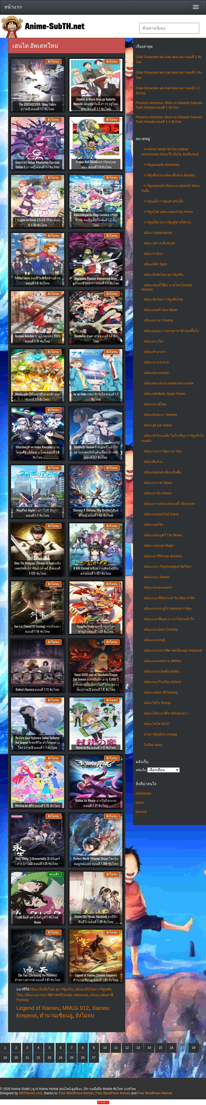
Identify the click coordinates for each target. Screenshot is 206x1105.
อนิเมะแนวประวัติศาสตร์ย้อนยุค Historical (173, 650)
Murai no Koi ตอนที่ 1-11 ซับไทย (96, 747)
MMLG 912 (75, 1008)
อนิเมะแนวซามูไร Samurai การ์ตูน (168, 608)
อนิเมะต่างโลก (154, 341)
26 (82, 1058)
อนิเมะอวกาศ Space (158, 483)
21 (27, 1058)
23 (49, 1058)
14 (149, 1048)
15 (160, 1048)
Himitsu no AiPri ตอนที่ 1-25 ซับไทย (37, 805)
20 (16, 1058)
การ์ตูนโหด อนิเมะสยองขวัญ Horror (168, 212)
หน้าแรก (13, 7)
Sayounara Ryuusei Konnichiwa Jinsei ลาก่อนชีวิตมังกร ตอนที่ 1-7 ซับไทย (95, 280)
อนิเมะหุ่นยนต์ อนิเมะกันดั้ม (162, 472)
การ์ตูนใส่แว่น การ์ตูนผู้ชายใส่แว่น (167, 222)
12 (127, 1048)
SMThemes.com (30, 1093)
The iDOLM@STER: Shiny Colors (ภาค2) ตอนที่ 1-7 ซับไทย (37, 106)
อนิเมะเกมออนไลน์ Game (161, 514)
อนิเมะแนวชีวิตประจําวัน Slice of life (169, 598)
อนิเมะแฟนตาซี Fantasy (161, 692)
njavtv (140, 802)
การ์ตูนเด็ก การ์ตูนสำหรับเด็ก (164, 201)
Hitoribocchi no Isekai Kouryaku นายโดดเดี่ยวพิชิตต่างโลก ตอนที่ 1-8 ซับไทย (38, 452)
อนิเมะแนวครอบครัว (158, 587)
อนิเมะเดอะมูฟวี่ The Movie (163, 535)
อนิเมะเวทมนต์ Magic (159, 546)
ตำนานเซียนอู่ (56, 1015)
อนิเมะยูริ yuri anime (158, 425)
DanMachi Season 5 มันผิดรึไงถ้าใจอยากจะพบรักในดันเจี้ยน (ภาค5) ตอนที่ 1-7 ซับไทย (96, 452)
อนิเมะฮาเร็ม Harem (158, 493)
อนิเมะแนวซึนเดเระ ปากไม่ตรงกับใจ (169, 619)
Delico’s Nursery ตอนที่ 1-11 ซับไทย (37, 689)
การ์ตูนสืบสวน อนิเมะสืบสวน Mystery (169, 175)
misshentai (143, 793)
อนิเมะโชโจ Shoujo (157, 703)
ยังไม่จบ (84, 1015)
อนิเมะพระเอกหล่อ (156, 373)
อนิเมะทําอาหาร (155, 352)
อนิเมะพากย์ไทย (155, 404)
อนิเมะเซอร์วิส (153, 525)
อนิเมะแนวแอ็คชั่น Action (161, 671)
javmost (141, 812)
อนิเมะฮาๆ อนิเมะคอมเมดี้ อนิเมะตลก (169, 504)
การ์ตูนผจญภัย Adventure (161, 165)
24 (60, 1058)
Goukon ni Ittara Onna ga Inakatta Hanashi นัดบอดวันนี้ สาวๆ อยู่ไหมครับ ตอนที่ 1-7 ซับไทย (95, 104)
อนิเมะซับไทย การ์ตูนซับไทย (163, 299)
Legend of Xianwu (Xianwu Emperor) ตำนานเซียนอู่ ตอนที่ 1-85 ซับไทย (95, 977)
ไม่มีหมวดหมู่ (153, 745)
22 (38, 1058)
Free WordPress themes (76, 1093)
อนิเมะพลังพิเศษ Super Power (164, 394)
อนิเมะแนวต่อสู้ (154, 640)
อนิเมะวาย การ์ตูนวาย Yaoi (163, 451)
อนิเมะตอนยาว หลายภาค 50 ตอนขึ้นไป (171, 331)
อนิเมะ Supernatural (158, 233)
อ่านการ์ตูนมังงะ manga (160, 734)
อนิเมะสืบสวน (153, 462)
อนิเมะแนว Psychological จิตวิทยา (168, 566)
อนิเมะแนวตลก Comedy (161, 629)
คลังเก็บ (141, 770)
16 (171, 1048)
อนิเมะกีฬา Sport (155, 264)
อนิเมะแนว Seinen (157, 577)
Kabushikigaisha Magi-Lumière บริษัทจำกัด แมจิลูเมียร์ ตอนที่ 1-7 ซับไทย (96, 219)
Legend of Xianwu (37, 1008)
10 (104, 1048)
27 (93, 1058)
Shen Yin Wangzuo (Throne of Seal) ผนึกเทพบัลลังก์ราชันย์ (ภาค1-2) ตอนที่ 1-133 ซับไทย (37, 568)
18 (193, 1048)
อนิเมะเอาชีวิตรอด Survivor (163, 556)
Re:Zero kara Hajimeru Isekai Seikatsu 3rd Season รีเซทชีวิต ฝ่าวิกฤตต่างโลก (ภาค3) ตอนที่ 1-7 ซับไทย (37, 742)
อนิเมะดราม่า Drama (158, 320)
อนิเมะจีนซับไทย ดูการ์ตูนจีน (163, 275)
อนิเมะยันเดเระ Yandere (160, 415)
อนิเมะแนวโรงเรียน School (162, 682)
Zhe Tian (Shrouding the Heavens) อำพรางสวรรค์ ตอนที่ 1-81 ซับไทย (37, 977)
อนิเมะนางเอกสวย (156, 362)
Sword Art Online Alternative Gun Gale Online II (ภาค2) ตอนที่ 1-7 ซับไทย (37, 164)
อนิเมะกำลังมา (154, 254)
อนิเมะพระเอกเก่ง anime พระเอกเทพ (168, 383)
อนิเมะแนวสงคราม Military (162, 661)
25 (71, 1058)
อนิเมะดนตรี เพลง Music (161, 310)
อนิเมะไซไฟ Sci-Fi (157, 724)
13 (138, 1048)
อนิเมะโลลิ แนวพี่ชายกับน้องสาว (166, 713)
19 (5, 1058)
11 (116, 1048)
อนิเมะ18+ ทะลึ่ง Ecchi (159, 243)
